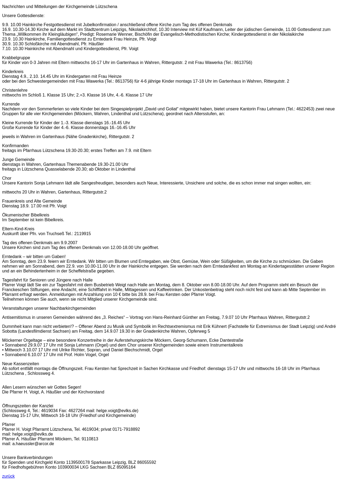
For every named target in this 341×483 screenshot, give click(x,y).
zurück (8, 476)
